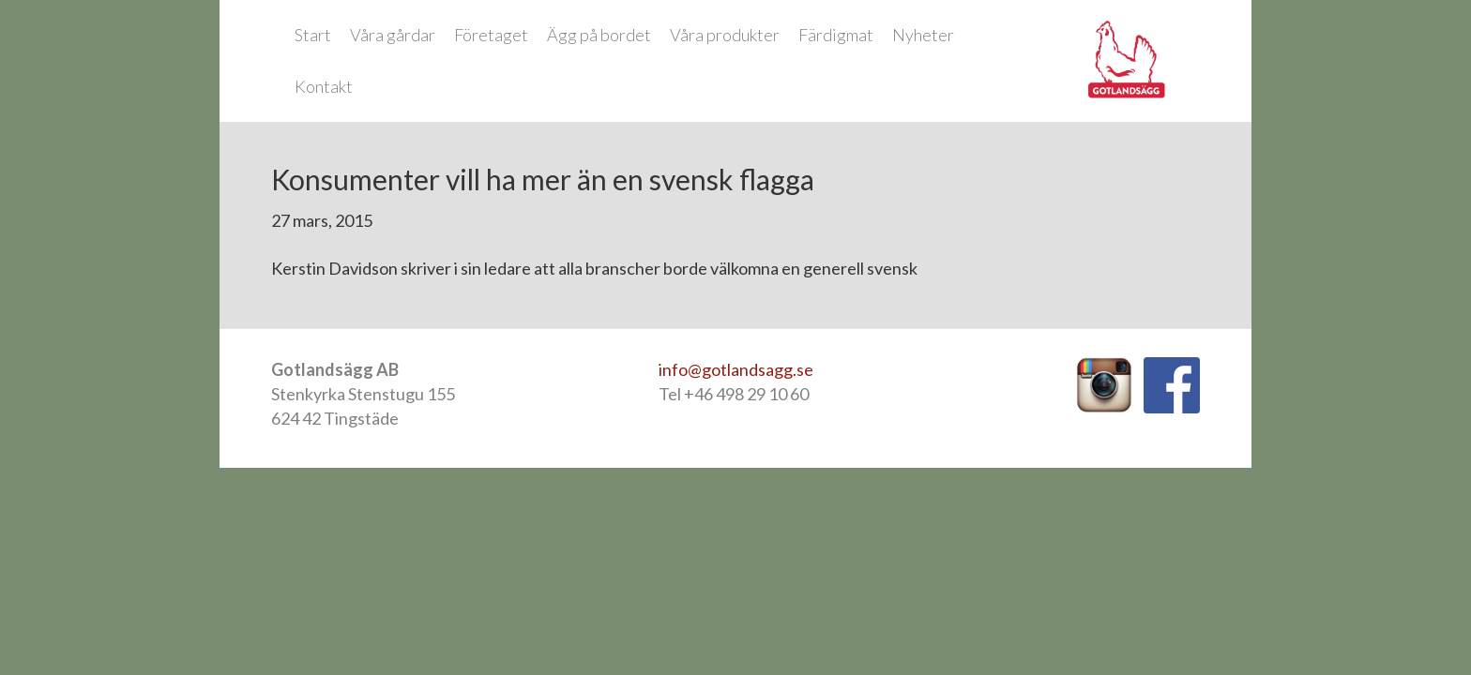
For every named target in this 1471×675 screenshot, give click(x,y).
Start (313, 34)
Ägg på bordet (599, 34)
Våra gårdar (392, 34)
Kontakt (324, 86)
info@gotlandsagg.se (736, 369)
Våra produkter (725, 34)
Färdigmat (835, 34)
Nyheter (923, 34)
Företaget (491, 34)
